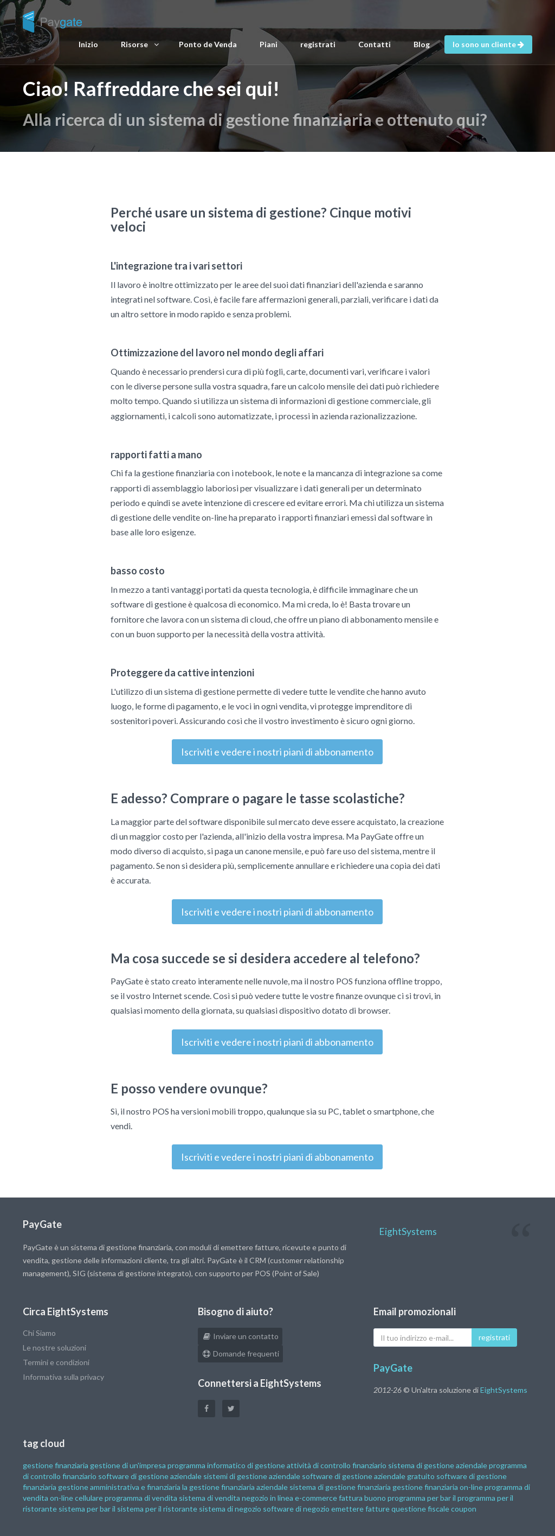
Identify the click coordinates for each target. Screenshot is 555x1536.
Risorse (140, 44)
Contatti (374, 44)
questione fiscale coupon (433, 1508)
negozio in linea (267, 1497)
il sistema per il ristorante (154, 1508)
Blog (422, 44)
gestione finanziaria (55, 1465)
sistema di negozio (230, 1508)
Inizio (88, 44)
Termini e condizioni (56, 1362)
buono (375, 1497)
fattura (351, 1497)
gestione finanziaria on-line (437, 1487)
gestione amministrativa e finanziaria (119, 1487)
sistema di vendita (209, 1497)
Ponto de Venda (208, 44)
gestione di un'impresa (128, 1465)
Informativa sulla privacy (63, 1376)
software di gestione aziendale (150, 1476)
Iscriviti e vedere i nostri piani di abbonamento (277, 752)
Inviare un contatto (240, 1336)
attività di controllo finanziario (336, 1465)
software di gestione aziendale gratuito (368, 1476)
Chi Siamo (39, 1332)
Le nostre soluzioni (54, 1347)
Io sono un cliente (488, 44)
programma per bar (419, 1497)
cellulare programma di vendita (126, 1497)
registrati (317, 44)
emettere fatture (360, 1508)
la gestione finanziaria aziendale (235, 1487)
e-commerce (316, 1497)
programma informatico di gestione (226, 1465)
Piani (269, 44)
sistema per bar (85, 1508)
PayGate (392, 1368)
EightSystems (408, 1231)
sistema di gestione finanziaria (340, 1487)
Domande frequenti (240, 1353)
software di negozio (296, 1508)
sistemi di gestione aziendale (251, 1476)
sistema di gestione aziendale (437, 1465)
